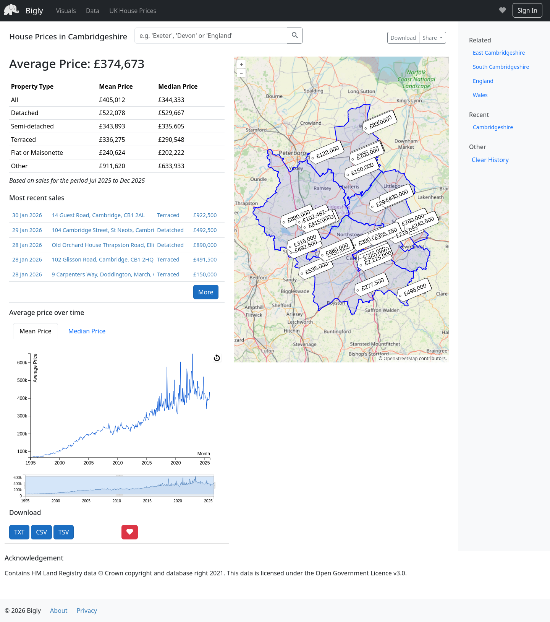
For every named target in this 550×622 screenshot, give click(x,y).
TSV (63, 532)
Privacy (87, 610)
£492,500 (205, 230)
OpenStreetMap (400, 358)
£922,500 (205, 215)
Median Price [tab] (87, 331)
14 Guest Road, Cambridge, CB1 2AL (98, 215)
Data (92, 10)
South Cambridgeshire (501, 66)
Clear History (490, 160)
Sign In (527, 10)
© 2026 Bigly (23, 610)
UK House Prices (132, 10)
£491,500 (205, 259)
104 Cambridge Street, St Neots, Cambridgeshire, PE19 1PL (101, 230)
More (206, 292)
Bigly (34, 10)
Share (430, 37)
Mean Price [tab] (35, 331)
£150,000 (205, 274)
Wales (480, 95)
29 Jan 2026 (27, 230)
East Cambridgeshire (499, 52)
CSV (41, 532)
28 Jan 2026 (27, 244)
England (483, 80)
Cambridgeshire (493, 127)
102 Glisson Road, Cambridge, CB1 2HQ (101, 259)
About (58, 610)
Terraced (168, 215)
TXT (19, 532)
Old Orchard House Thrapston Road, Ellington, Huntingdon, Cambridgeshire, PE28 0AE (101, 244)
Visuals (66, 10)
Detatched (170, 230)
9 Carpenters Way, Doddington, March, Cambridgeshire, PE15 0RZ (101, 274)
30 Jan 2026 (27, 215)
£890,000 (205, 244)
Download (403, 37)
